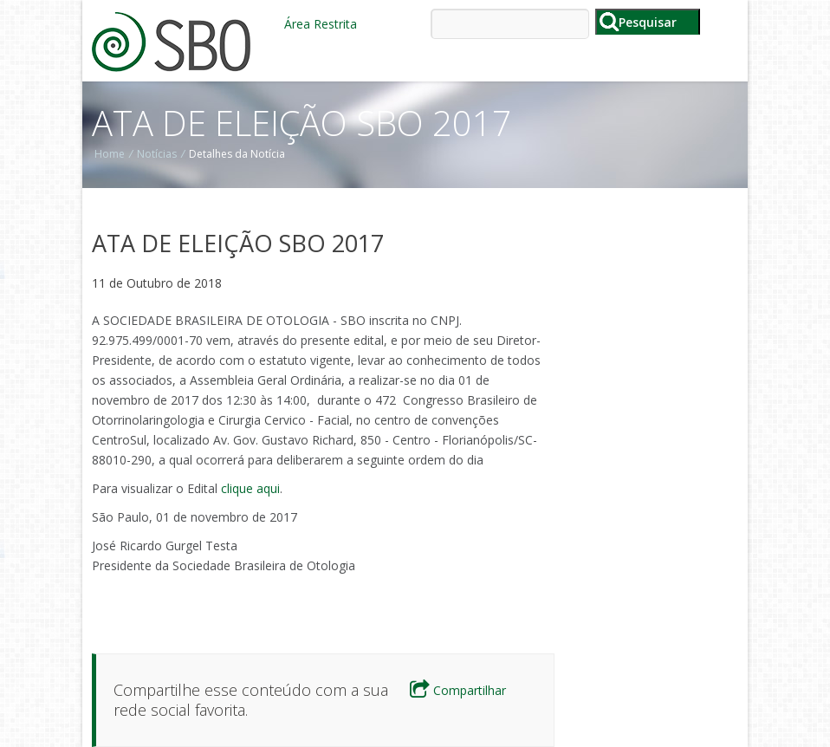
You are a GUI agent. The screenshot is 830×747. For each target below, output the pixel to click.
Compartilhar (458, 690)
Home (109, 153)
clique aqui (250, 488)
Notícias (157, 153)
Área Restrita (320, 24)
